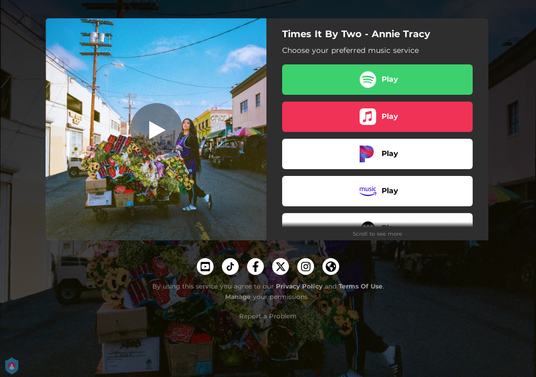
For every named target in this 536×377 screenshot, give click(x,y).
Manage (238, 297)
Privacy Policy (299, 286)
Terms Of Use (361, 286)
